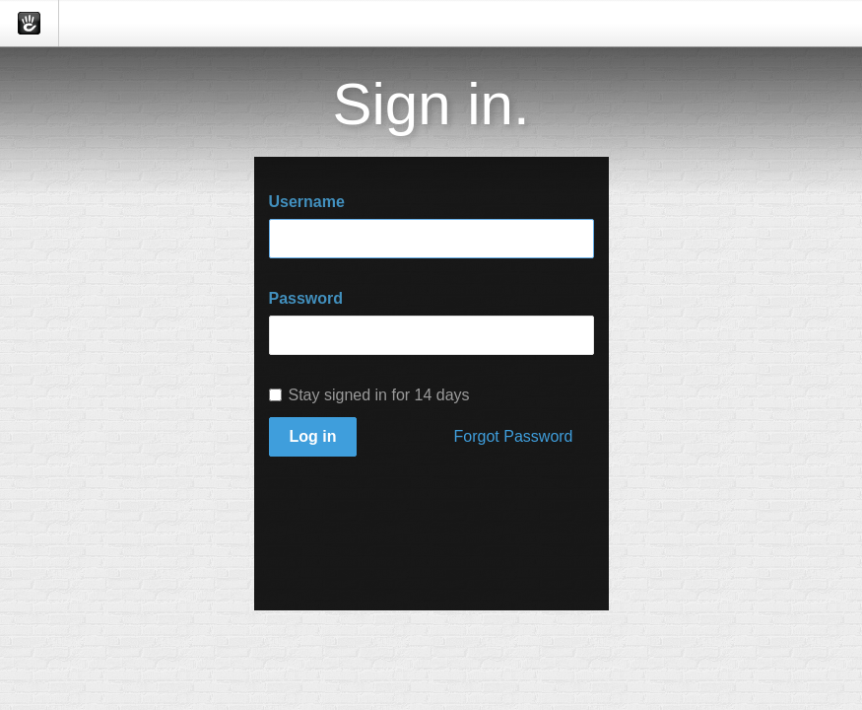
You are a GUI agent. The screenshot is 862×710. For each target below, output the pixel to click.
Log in (313, 436)
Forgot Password (513, 436)
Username (307, 201)
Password (306, 298)
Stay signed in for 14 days (369, 395)
